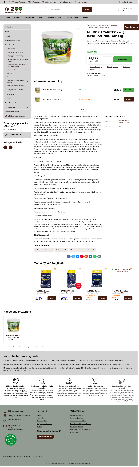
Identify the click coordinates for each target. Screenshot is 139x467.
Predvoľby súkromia (64, 463)
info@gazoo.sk (13, 428)
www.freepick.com (25, 456)
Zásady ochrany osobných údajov (81, 463)
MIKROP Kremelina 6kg (52, 99)
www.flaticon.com (38, 456)
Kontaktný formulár (45, 436)
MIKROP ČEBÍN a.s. (99, 75)
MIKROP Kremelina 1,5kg (52, 90)
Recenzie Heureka (131, 27)
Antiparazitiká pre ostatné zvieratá (124, 121)
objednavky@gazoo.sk (15, 429)
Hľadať (87, 9)
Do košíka (122, 59)
